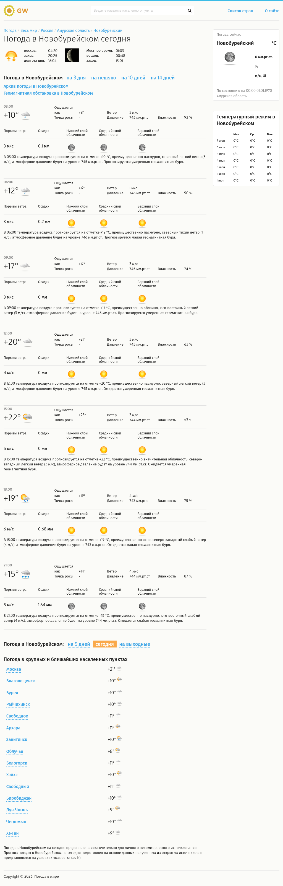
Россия (47, 30)
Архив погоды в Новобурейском (36, 86)
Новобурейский (107, 30)
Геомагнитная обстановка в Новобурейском (48, 93)
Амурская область (73, 30)
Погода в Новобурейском (25, 847)
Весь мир (28, 30)
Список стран (240, 11)
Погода (10, 30)
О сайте (272, 11)
